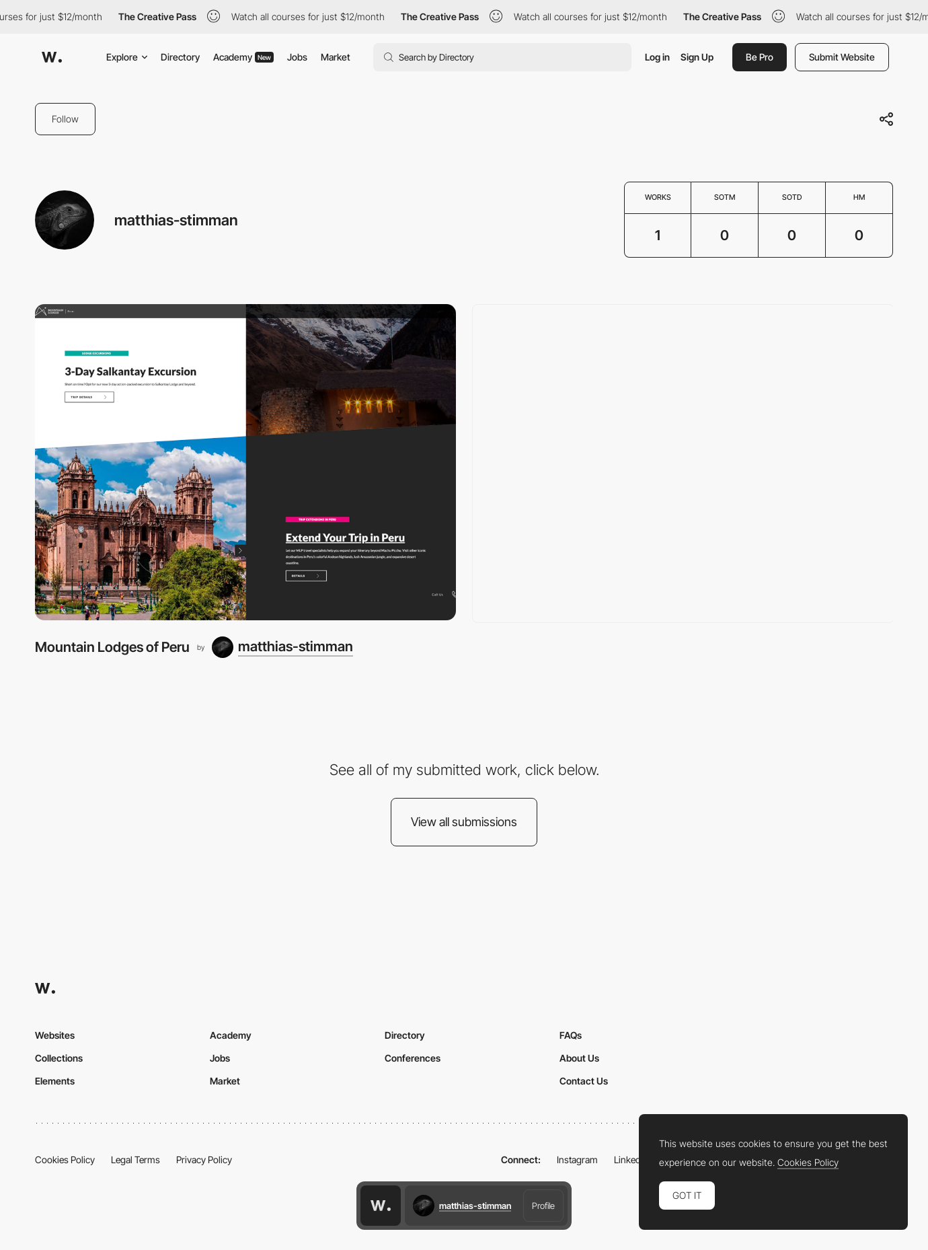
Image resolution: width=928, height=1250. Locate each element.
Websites (55, 1035)
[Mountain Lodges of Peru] (245, 462)
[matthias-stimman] (282, 647)
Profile (543, 1205)
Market (335, 57)
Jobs (297, 57)
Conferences (412, 1058)
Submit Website (842, 57)
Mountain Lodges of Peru (112, 646)
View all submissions (464, 822)
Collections (59, 1058)
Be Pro (759, 57)
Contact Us (583, 1081)
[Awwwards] (52, 57)
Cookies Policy (65, 1159)
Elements (55, 1081)
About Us (579, 1058)
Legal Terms (135, 1159)
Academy (243, 57)
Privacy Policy (204, 1159)
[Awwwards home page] (380, 1205)
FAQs (570, 1035)
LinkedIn (631, 1159)
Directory (180, 57)
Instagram (577, 1159)
